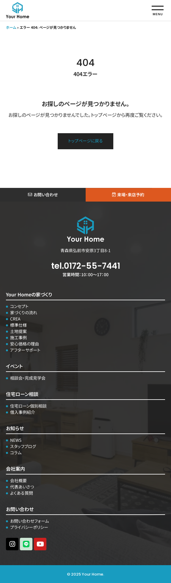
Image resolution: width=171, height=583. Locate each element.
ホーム (11, 27)
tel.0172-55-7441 (85, 266)
